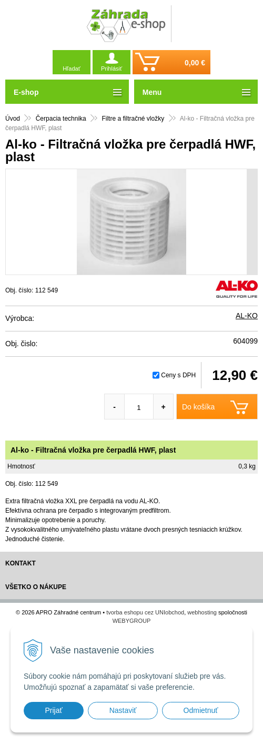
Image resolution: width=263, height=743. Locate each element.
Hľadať (71, 68)
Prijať (53, 710)
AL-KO (247, 315)
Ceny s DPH (178, 375)
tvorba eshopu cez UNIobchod (145, 612)
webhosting (202, 612)
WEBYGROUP (132, 621)
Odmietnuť (201, 710)
